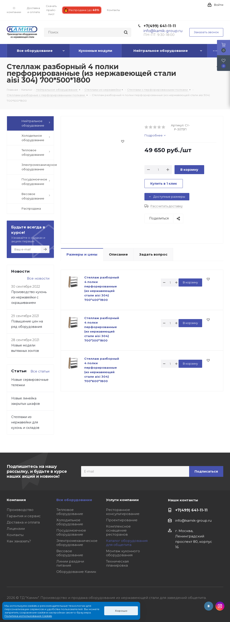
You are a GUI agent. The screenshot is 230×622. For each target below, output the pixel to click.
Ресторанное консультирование (122, 512)
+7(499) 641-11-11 (160, 26)
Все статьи (40, 371)
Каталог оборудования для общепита (127, 543)
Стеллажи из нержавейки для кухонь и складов (25, 422)
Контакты (15, 535)
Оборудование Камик (76, 571)
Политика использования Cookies (28, 616)
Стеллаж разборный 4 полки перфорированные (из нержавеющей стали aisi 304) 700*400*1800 (101, 289)
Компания (16, 500)
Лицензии (16, 528)
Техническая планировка (117, 563)
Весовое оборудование (69, 553)
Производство (20, 510)
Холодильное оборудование (69, 522)
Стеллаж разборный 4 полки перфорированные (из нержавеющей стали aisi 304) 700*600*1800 (101, 370)
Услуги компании (122, 500)
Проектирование (121, 520)
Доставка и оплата (23, 522)
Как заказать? (19, 541)
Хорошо (121, 610)
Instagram (219, 606)
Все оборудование (74, 500)
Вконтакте (208, 606)
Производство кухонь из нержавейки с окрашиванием (29, 297)
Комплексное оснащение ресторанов (118, 530)
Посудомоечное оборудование (71, 532)
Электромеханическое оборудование (76, 543)
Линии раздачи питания (70, 563)
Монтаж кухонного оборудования (123, 553)
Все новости (38, 278)
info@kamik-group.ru (193, 520)
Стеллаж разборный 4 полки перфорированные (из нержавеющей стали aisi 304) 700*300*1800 (101, 329)
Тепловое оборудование (69, 512)
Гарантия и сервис (24, 516)
